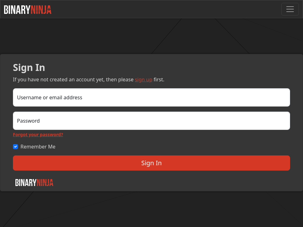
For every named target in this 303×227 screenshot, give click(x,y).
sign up (143, 79)
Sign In (151, 163)
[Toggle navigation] (290, 9)
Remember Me (37, 146)
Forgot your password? (38, 134)
